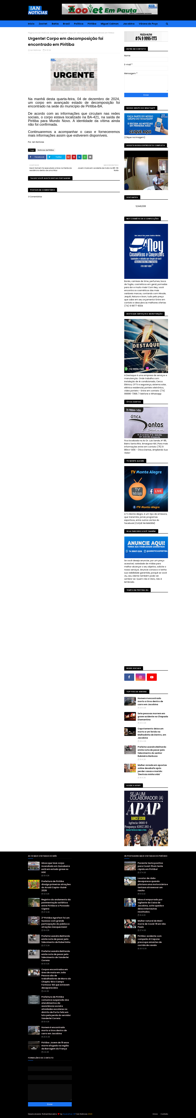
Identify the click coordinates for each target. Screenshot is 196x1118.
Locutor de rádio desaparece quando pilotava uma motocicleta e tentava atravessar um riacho (153, 884)
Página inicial (34, 33)
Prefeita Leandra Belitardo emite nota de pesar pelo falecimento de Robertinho (55, 939)
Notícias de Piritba (50, 33)
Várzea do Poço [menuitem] (148, 23)
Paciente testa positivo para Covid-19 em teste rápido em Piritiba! (150, 866)
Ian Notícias (35, 50)
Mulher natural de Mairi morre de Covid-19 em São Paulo (152, 923)
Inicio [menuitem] (31, 23)
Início (155, 1114)
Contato (164, 1114)
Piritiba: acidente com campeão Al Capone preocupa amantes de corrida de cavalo (150, 941)
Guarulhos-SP (69, 1114)
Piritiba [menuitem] (92, 23)
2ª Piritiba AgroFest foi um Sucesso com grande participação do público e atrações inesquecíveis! (55, 922)
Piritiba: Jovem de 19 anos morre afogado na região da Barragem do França (55, 1045)
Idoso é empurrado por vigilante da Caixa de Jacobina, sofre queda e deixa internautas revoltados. (151, 905)
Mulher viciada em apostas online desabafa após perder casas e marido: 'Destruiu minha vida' (152, 770)
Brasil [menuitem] (66, 23)
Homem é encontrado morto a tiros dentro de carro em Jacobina (150, 701)
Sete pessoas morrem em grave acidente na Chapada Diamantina (153, 716)
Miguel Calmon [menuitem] (110, 23)
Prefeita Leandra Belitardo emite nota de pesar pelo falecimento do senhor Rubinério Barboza (152, 751)
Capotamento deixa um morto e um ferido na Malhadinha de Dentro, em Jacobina (152, 733)
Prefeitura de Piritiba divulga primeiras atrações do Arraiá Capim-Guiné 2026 (56, 886)
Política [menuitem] (78, 23)
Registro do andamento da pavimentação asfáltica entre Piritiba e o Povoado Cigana (56, 904)
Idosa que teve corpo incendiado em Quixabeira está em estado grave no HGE (55, 868)
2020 (90, 1114)
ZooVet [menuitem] (43, 23)
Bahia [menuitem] (55, 23)
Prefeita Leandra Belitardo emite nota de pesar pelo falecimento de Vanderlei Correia (55, 956)
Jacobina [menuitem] (128, 23)
